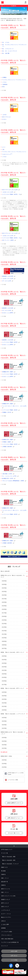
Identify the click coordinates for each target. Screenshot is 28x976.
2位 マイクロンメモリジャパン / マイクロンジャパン (14, 45)
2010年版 (4, 637)
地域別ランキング (5, 899)
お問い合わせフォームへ (14, 818)
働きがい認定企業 (5, 571)
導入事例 (3, 871)
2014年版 (4, 623)
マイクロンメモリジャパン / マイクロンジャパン (14, 79)
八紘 (3, 149)
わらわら (4, 119)
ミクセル (4, 82)
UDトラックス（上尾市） (9, 240)
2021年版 (4, 598)
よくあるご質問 (5, 924)
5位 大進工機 (5, 53)
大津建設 (4, 77)
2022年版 (4, 595)
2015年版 (4, 620)
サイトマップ (4, 945)
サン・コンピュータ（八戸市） (10, 476)
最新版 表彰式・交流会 (6, 756)
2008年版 (4, 644)
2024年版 (4, 588)
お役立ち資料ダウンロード (14, 802)
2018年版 (4, 609)
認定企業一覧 (4, 881)
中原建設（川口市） (7, 412)
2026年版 (4, 580)
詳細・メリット (5, 878)
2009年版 (4, 641)
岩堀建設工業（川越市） (8, 371)
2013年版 (4, 627)
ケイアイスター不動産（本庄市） (11, 342)
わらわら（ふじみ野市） (8, 312)
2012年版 (4, 630)
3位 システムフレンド (8, 48)
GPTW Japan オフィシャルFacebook (16, 773)
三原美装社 (5, 84)
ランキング (7, 5)
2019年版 (4, 605)
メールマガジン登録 (13, 779)
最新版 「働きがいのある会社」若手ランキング (12, 688)
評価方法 (3, 874)
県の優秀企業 (4, 752)
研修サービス (4, 867)
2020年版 (4, 602)
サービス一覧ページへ (14, 833)
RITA (3, 86)
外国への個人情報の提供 (7, 938)
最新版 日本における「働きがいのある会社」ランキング (13, 576)
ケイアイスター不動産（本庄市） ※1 (12, 194)
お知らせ (3, 920)
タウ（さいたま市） (7, 281)
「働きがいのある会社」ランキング (10, 863)
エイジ (3, 147)
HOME (2, 5)
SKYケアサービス (6, 117)
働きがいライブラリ (6, 917)
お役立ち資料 (14, 951)
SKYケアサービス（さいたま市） (11, 189)
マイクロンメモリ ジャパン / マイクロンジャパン (14, 151)
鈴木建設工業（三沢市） (8, 478)
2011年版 (4, 634)
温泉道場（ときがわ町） (8, 276)
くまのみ (4, 114)
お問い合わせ (14, 955)
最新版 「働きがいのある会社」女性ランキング (12, 652)
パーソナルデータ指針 (6, 931)
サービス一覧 (4, 853)
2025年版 (4, 584)
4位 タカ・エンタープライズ (9, 51)
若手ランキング (5, 903)
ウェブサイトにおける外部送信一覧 (10, 942)
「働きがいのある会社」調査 (8, 856)
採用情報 (3, 928)
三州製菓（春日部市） (8, 446)
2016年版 (4, 616)
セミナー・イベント (6, 913)
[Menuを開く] (25, 2)
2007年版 (4, 648)
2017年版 (4, 612)
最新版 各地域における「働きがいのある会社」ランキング (13, 732)
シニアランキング (5, 910)
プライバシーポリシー (6, 935)
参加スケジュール (5, 888)
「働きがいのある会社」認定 (8, 860)
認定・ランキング (14, 566)
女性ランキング (5, 906)
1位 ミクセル (5, 42)
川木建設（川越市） (7, 442)
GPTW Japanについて (6, 849)
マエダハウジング (7, 154)
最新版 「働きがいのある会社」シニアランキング (13, 713)
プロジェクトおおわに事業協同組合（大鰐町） (14, 480)
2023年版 (4, 591)
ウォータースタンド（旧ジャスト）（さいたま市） (14, 406)
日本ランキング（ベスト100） (8, 895)
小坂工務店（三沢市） (8, 473)
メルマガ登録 (14, 960)
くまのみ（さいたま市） (8, 192)
